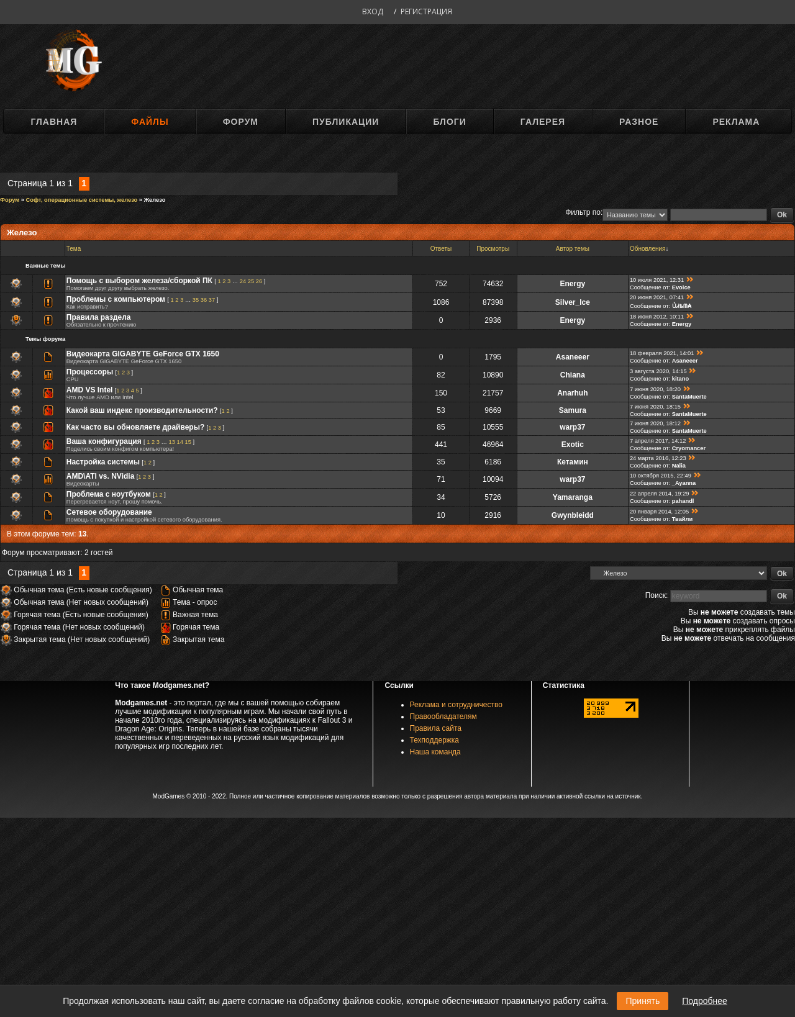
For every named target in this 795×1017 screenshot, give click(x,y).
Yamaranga (573, 497)
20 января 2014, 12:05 (659, 511)
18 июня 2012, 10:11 (657, 317)
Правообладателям (443, 716)
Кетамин (572, 462)
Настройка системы (103, 462)
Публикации (345, 122)
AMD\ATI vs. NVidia (100, 476)
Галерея (542, 122)
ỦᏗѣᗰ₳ (681, 306)
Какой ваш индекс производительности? (142, 410)
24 (243, 281)
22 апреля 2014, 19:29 (659, 493)
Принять (642, 1001)
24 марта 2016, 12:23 (658, 458)
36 (204, 300)
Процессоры (89, 372)
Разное (638, 122)
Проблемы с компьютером (115, 299)
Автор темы (572, 248)
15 (188, 442)
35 (196, 300)
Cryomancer (689, 448)
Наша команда (435, 752)
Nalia (679, 466)
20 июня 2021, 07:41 (657, 297)
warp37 (572, 427)
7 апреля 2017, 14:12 (658, 441)
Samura (572, 410)
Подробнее (704, 1001)
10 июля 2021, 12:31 (657, 280)
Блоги (449, 122)
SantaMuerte (689, 397)
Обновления (648, 248)
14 (180, 442)
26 (259, 281)
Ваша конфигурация (104, 441)
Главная (53, 122)
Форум (240, 122)
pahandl (683, 501)
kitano (680, 379)
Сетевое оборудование (109, 512)
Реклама (736, 122)
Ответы (441, 248)
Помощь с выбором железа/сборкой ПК (139, 280)
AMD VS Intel (89, 390)
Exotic (572, 444)
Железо (155, 200)
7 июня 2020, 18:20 (655, 389)
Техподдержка (435, 740)
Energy (573, 283)
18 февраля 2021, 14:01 (662, 353)
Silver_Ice (572, 302)
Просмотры (492, 248)
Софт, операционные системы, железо (82, 200)
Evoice (681, 287)
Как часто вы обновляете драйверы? (135, 427)
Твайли (682, 519)
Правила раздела (98, 317)
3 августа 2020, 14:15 (658, 371)
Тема (73, 248)
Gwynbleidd (573, 515)
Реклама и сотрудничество (456, 704)
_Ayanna (684, 483)
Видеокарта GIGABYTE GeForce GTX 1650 (142, 354)
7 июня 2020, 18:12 (655, 423)
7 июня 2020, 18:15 (655, 407)
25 (251, 281)
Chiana (572, 375)
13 (172, 442)
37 (212, 300)
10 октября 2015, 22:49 (660, 475)
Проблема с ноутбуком (108, 494)
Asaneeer (572, 357)
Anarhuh (572, 393)
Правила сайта (435, 728)
